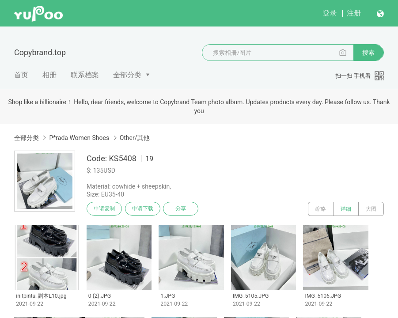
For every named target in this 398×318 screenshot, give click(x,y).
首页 (21, 75)
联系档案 (85, 75)
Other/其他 (135, 137)
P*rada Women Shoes (79, 137)
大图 (371, 209)
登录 (329, 13)
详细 (346, 209)
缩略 (320, 209)
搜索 (368, 52)
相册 (49, 75)
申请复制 (105, 209)
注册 (354, 13)
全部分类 (127, 75)
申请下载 (144, 209)
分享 (184, 209)
